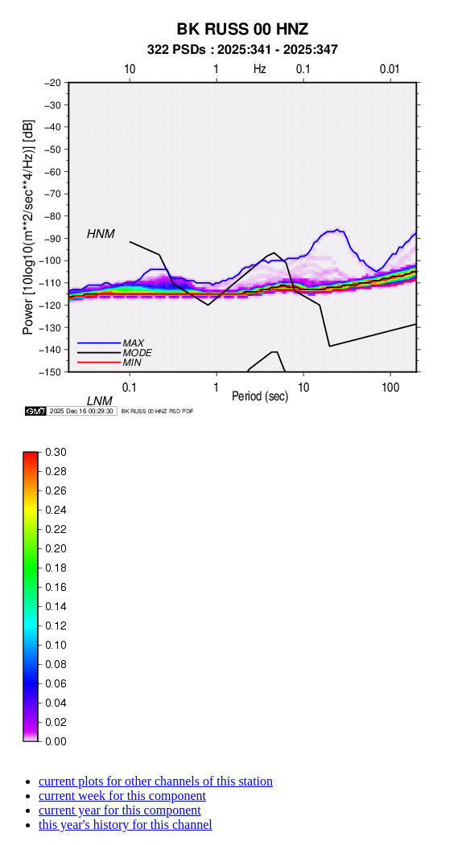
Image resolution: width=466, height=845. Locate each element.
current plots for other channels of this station (156, 781)
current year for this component (120, 810)
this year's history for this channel (125, 824)
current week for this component (122, 795)
